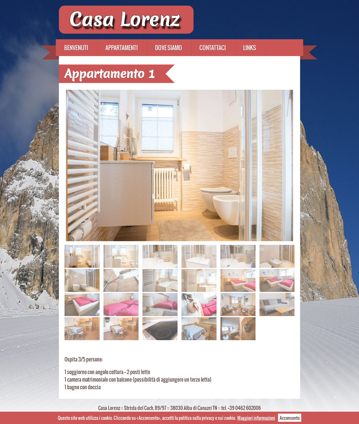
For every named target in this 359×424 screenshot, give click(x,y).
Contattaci (212, 48)
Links (249, 48)
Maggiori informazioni (256, 417)
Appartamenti (121, 48)
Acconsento (290, 417)
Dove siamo (168, 48)
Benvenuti (76, 48)
